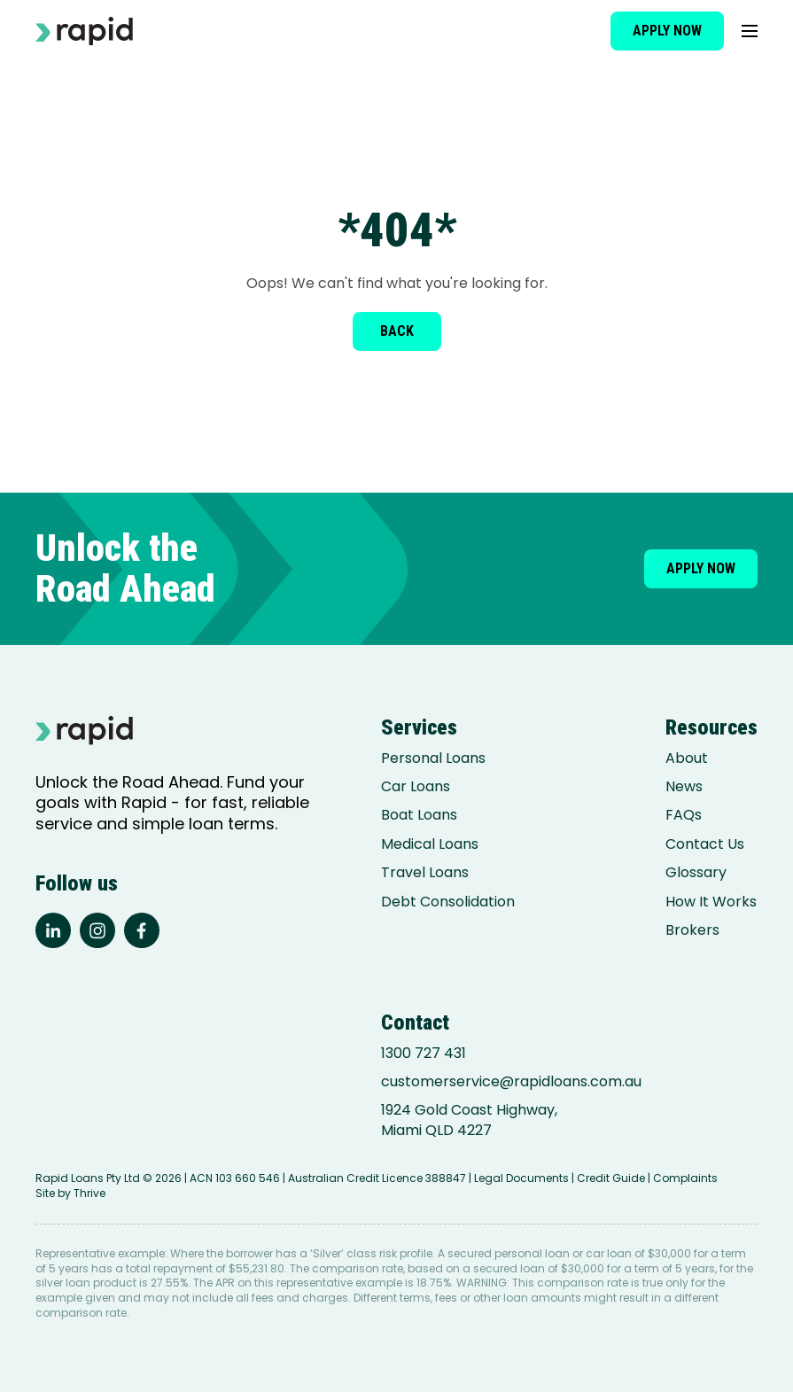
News (684, 787)
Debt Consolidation (448, 902)
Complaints (685, 1178)
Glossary (696, 873)
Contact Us (704, 844)
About (686, 758)
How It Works (711, 902)
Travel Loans (425, 873)
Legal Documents (521, 1178)
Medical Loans (429, 844)
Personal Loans (433, 758)
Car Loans (415, 787)
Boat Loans (419, 815)
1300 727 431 (423, 1053)
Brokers (692, 930)
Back (397, 331)
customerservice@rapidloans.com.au (511, 1082)
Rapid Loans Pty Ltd (87, 1178)
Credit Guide (611, 1178)
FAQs (683, 815)
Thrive (89, 1193)
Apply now (667, 30)
